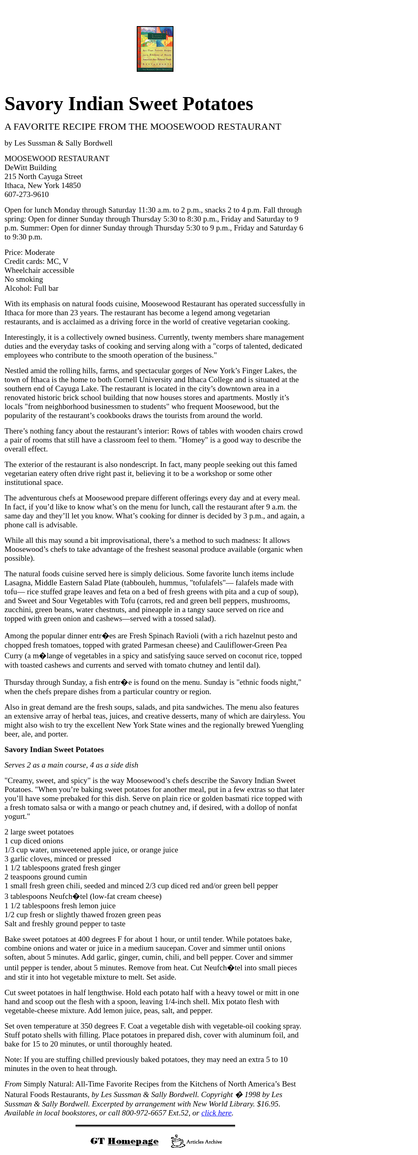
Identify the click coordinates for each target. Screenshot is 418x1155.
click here (216, 1113)
